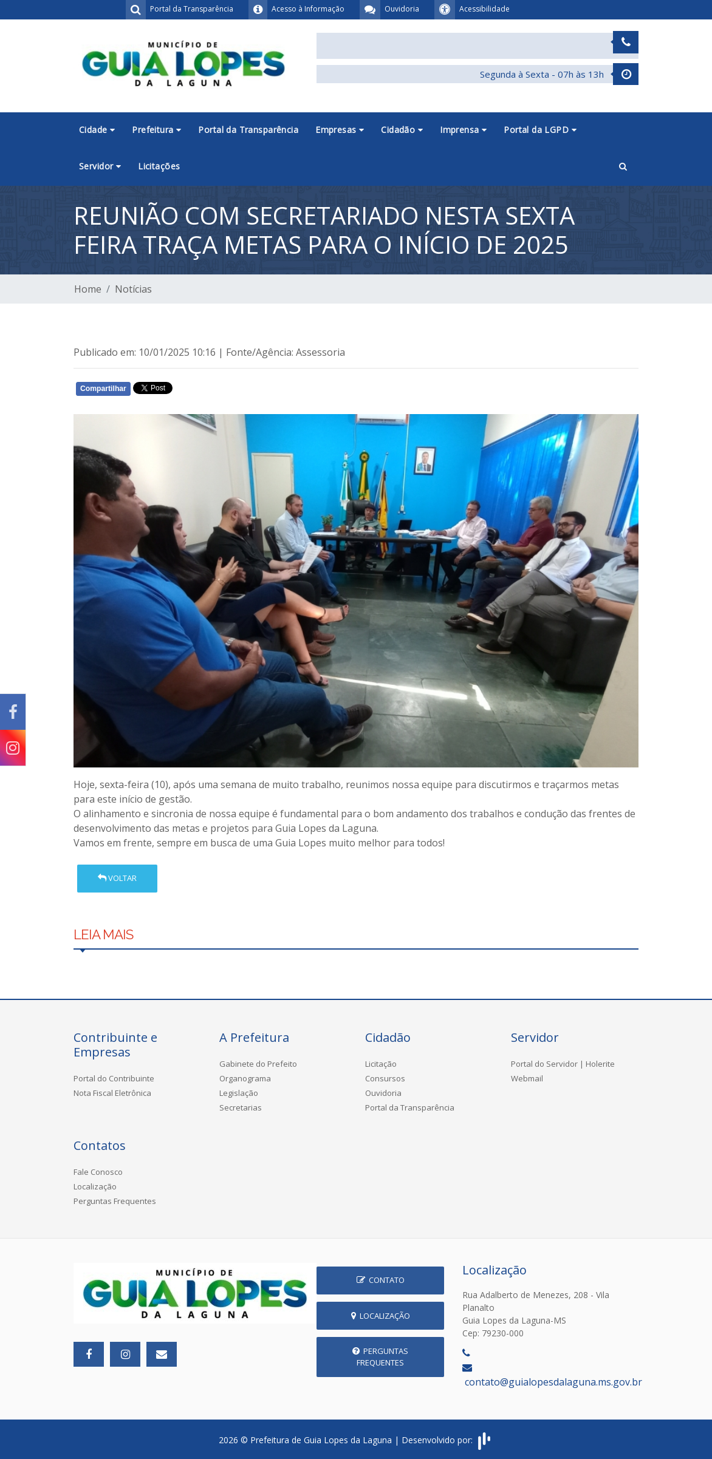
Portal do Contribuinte (114, 1078)
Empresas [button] (339, 129)
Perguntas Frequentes (115, 1200)
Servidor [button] (100, 166)
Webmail (527, 1078)
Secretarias (240, 1107)
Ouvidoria (383, 1092)
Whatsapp (213, 391)
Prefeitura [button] (156, 129)
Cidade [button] (97, 129)
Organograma (245, 1078)
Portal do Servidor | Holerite (563, 1063)
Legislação (238, 1092)
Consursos (385, 1078)
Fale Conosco (98, 1171)
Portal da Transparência (248, 129)
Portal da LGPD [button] (540, 129)
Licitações (159, 166)
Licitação (381, 1063)
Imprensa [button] (463, 129)
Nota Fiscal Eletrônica (112, 1092)
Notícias (133, 289)
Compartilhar (103, 388)
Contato (381, 1279)
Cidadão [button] (402, 129)
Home (87, 289)
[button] (623, 167)
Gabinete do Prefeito (258, 1063)
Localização (95, 1186)
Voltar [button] (117, 877)
